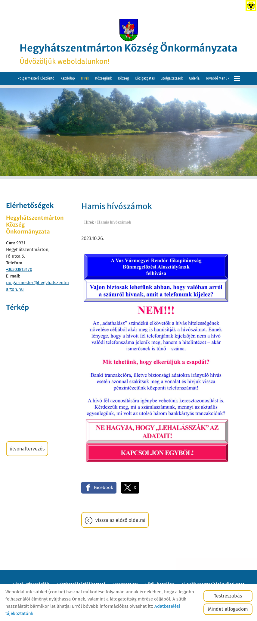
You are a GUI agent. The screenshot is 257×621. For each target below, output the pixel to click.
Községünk (103, 78)
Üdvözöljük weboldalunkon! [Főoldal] (128, 54)
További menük (223, 78)
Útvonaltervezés (27, 449)
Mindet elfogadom (228, 609)
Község (123, 78)
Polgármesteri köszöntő (35, 78)
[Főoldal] (128, 30)
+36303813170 (19, 269)
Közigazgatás (145, 78)
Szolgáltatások (172, 78)
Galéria (194, 78)
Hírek (85, 78)
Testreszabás (228, 596)
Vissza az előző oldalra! (120, 520)
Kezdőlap (67, 78)
